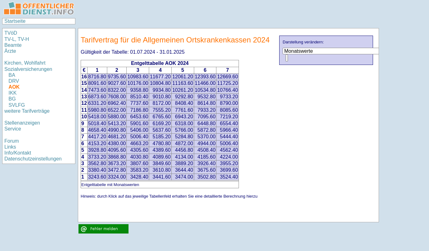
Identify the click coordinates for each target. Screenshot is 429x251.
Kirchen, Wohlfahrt (24, 63)
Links (10, 147)
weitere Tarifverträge (27, 111)
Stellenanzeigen (22, 123)
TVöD (10, 33)
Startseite (15, 21)
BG (12, 98)
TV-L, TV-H (16, 39)
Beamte (13, 45)
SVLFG (16, 105)
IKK (12, 93)
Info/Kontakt (17, 152)
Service (12, 128)
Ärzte (10, 51)
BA (11, 75)
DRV (13, 81)
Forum (11, 141)
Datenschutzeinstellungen (33, 158)
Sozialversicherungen (28, 69)
